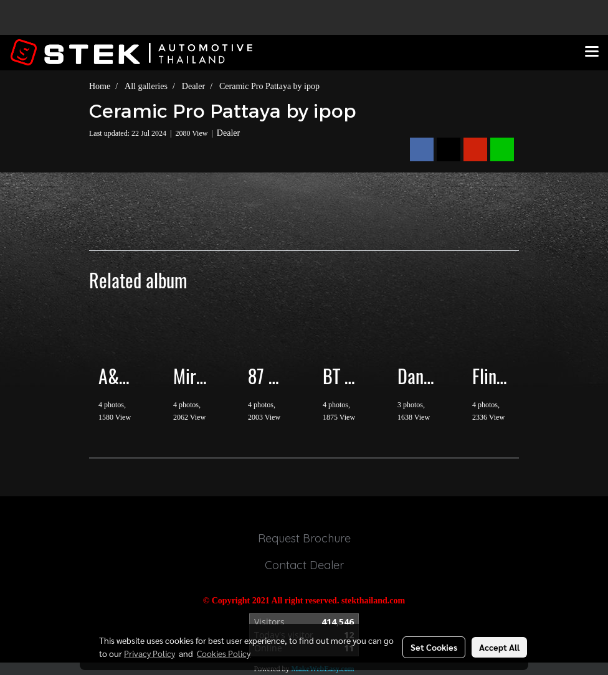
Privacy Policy (149, 653)
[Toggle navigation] (592, 52)
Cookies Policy (223, 653)
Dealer (228, 133)
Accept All (499, 647)
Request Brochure (304, 538)
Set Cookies (434, 647)
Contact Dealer (304, 565)
